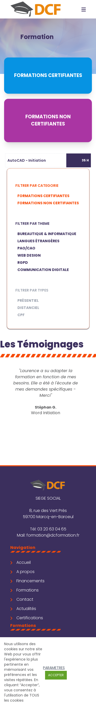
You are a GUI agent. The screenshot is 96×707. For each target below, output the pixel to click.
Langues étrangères (38, 241)
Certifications (26, 618)
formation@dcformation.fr (52, 535)
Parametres (54, 667)
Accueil (20, 562)
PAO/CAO (26, 248)
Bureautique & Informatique (46, 233)
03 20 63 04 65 (51, 529)
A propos (22, 572)
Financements (27, 581)
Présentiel (28, 300)
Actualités (23, 609)
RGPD (22, 262)
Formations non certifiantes (48, 203)
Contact (21, 599)
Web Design (29, 255)
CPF (21, 314)
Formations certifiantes (43, 195)
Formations (24, 590)
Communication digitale (43, 269)
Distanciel (28, 307)
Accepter (56, 675)
